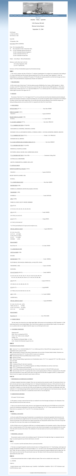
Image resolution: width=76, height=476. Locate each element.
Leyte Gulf (43, 19)
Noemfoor (32, 19)
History (37, 19)
